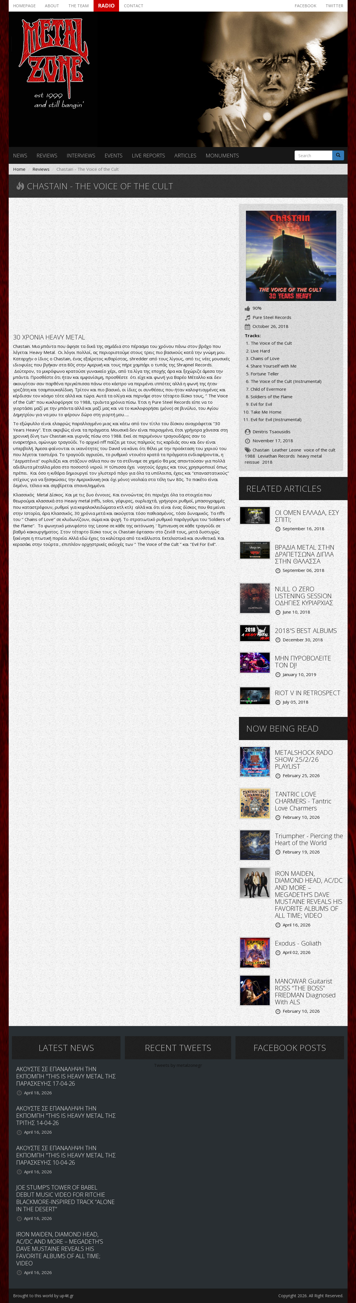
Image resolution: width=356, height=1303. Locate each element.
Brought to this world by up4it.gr (43, 1295)
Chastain (261, 450)
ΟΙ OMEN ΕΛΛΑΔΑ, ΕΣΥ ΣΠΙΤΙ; (307, 516)
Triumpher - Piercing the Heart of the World (309, 839)
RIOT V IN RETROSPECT (308, 692)
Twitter (334, 5)
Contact (133, 5)
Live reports (148, 155)
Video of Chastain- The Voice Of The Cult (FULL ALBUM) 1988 (121, 265)
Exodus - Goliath (298, 943)
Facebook (305, 5)
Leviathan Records (276, 456)
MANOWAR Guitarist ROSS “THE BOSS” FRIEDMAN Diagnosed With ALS (305, 991)
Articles (185, 155)
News (20, 155)
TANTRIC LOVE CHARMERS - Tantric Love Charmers (303, 801)
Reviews (46, 155)
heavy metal (309, 456)
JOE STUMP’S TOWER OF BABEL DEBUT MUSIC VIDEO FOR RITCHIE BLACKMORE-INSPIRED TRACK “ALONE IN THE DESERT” (65, 1198)
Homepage (24, 5)
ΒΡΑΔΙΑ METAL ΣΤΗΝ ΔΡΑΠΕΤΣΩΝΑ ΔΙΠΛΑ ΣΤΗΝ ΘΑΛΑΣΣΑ (304, 554)
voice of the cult (319, 450)
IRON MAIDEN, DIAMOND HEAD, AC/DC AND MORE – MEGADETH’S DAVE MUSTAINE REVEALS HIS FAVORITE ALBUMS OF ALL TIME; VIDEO (309, 894)
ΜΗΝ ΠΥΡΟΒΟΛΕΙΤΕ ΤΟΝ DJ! (303, 661)
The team (78, 5)
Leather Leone (286, 450)
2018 (267, 462)
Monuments (222, 155)
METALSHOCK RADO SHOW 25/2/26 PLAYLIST (304, 759)
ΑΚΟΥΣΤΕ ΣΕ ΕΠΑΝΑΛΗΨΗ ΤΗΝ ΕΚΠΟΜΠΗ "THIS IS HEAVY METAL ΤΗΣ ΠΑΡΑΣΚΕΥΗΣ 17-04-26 (66, 1076)
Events (114, 155)
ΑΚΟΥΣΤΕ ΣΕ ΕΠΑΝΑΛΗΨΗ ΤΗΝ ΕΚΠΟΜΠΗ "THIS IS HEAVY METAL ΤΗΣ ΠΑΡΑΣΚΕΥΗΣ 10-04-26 (66, 1155)
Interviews (81, 155)
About (52, 5)
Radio (106, 5)
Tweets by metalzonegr (178, 1065)
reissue (252, 462)
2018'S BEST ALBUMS (306, 630)
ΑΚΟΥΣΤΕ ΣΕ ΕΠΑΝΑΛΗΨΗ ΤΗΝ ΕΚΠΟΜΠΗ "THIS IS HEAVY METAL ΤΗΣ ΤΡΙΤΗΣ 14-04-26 (66, 1115)
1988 (250, 456)
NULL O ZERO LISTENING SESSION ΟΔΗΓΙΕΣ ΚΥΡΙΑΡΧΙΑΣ (304, 595)
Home (19, 169)
